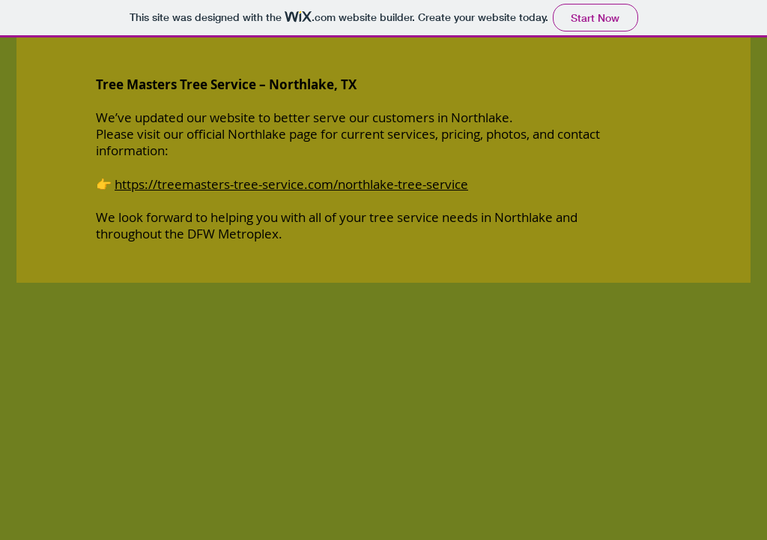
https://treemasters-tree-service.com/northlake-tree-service (291, 184)
